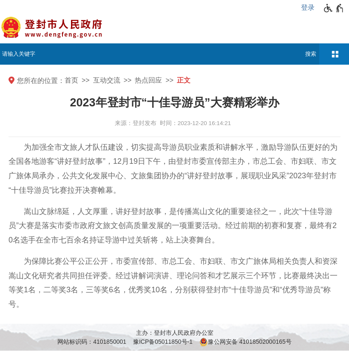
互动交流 (106, 80)
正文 (183, 80)
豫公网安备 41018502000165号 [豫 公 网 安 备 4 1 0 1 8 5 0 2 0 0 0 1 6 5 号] (245, 342)
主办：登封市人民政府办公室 (174, 332)
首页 (71, 80)
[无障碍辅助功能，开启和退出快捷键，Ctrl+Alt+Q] (334, 8)
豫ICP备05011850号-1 (163, 341)
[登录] (310, 7)
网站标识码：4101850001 (91, 341)
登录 (308, 7)
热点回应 (148, 80)
